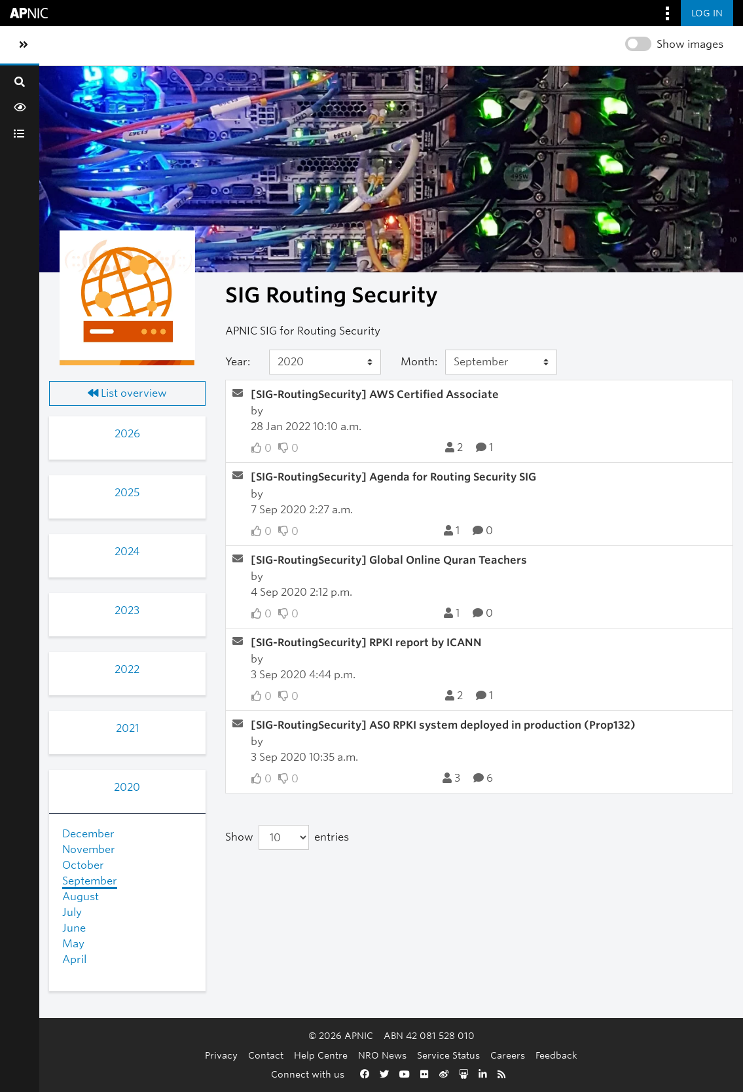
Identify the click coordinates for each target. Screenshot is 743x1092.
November (88, 849)
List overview (127, 393)
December (88, 834)
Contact (265, 1055)
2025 (127, 492)
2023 (127, 610)
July (72, 912)
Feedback (556, 1055)
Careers (507, 1055)
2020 (127, 787)
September (89, 881)
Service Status (448, 1055)
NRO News (382, 1055)
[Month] (501, 362)
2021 (127, 728)
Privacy (221, 1055)
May (73, 943)
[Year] (325, 362)
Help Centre (321, 1055)
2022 (127, 669)
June (74, 928)
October (83, 865)
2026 (127, 434)
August (80, 896)
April (74, 959)
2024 (127, 551)
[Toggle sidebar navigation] (23, 45)
